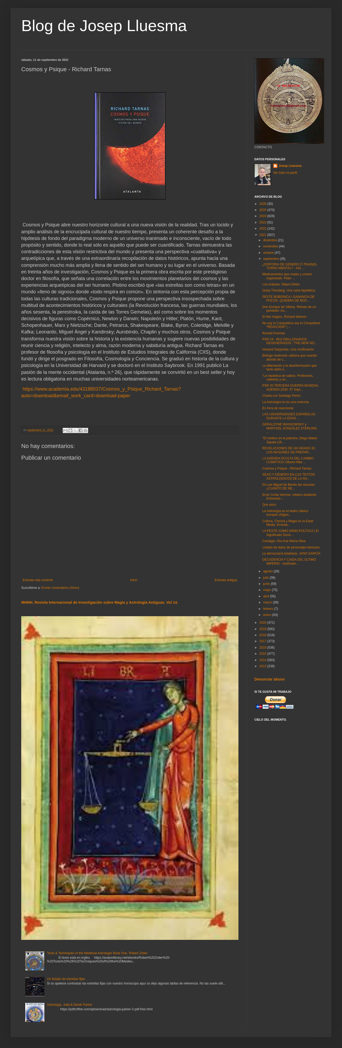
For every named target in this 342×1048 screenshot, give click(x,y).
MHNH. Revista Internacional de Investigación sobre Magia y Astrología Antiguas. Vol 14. (99, 602)
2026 (263, 204)
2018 (263, 635)
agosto (268, 571)
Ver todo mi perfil (285, 173)
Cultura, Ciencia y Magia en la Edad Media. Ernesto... (287, 523)
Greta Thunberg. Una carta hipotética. (289, 290)
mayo (267, 590)
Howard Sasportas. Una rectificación (288, 349)
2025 (263, 210)
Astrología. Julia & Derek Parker (69, 1005)
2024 (263, 216)
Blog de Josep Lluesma (104, 26)
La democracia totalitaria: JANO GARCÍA (291, 553)
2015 (263, 654)
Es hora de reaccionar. (278, 408)
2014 (263, 660)
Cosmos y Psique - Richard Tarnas (286, 468)
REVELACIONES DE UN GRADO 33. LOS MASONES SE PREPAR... (289, 450)
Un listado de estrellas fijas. (66, 979)
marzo (268, 602)
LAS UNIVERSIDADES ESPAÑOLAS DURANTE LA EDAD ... (288, 416)
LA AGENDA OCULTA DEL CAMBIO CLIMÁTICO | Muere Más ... (288, 460)
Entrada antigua (226, 580)
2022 (263, 228)
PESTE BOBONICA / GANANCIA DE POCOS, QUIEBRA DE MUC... (288, 298)
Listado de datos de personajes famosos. (291, 547)
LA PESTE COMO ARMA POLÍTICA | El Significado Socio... (290, 532)
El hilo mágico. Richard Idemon (284, 317)
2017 (263, 641)
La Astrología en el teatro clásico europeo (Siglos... (285, 513)
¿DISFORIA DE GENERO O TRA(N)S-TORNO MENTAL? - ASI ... (289, 266)
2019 (263, 629)
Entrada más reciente (38, 580)
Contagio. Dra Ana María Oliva (284, 541)
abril (266, 596)
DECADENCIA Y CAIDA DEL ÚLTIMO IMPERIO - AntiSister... (289, 561)
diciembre (270, 240)
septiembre (271, 259)
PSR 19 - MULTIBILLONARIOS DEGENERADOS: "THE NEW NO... (289, 341)
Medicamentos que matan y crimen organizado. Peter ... (287, 276)
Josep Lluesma (290, 166)
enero (267, 615)
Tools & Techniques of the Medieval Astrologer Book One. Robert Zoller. (97, 953)
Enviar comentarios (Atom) (60, 588)
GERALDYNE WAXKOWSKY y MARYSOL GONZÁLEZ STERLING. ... (290, 428)
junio (267, 584)
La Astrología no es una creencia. (286, 402)
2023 (263, 222)
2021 (263, 235)
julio (266, 578)
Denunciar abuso (269, 679)
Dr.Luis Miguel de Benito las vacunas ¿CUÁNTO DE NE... (288, 486)
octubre (269, 253)
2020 (263, 622)
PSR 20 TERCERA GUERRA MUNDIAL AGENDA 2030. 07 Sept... (290, 387)
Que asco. (269, 504)
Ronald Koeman (273, 333)
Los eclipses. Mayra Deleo (281, 284)
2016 (263, 647)
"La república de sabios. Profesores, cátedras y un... (287, 377)
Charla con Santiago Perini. (281, 396)
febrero (268, 609)
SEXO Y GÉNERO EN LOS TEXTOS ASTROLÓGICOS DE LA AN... (288, 476)
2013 (263, 666)
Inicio (134, 580)
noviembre (271, 246)
